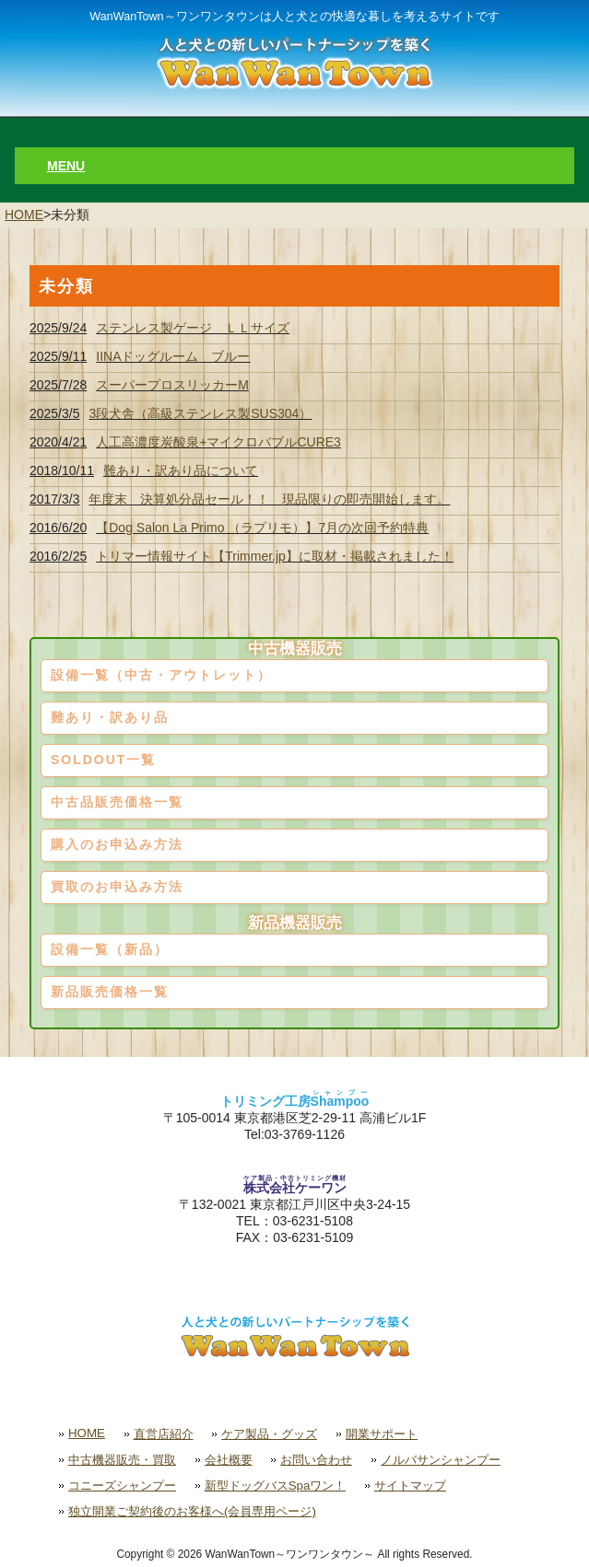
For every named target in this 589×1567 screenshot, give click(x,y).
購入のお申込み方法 (117, 844)
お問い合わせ (316, 1460)
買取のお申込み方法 (117, 886)
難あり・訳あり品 (110, 717)
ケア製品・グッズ (269, 1434)
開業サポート (382, 1434)
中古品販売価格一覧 (117, 802)
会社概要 (229, 1460)
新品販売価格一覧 (110, 991)
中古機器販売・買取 (122, 1460)
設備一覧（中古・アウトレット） (161, 674)
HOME (24, 214)
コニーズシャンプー (122, 1485)
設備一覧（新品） (110, 949)
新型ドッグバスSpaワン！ (276, 1485)
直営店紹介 (164, 1434)
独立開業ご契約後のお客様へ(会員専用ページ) (192, 1511)
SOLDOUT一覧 (103, 759)
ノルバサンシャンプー (441, 1460)
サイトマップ (410, 1485)
